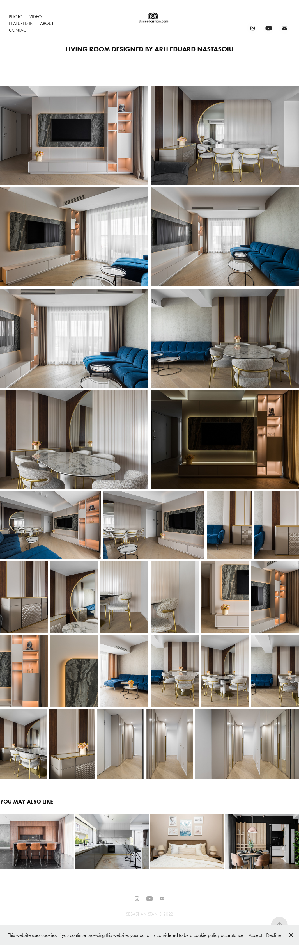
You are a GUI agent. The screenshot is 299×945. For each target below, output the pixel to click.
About (47, 23)
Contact (18, 30)
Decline (273, 935)
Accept (255, 935)
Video (35, 16)
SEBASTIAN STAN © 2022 (149, 914)
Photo (16, 16)
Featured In (21, 23)
